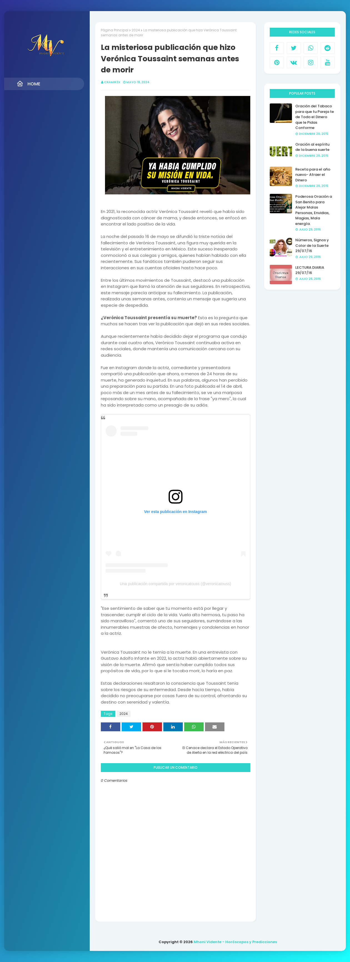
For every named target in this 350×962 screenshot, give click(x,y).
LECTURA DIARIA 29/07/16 (309, 270)
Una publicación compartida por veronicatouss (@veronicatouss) (175, 584)
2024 (136, 30)
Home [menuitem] (28, 83)
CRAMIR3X (112, 82)
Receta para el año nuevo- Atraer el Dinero (312, 175)
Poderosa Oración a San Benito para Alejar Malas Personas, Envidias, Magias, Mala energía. (313, 210)
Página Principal (114, 30)
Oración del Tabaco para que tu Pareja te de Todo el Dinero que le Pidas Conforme (314, 116)
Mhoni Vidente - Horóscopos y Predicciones (235, 942)
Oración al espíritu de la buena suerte (312, 147)
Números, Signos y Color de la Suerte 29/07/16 (312, 245)
